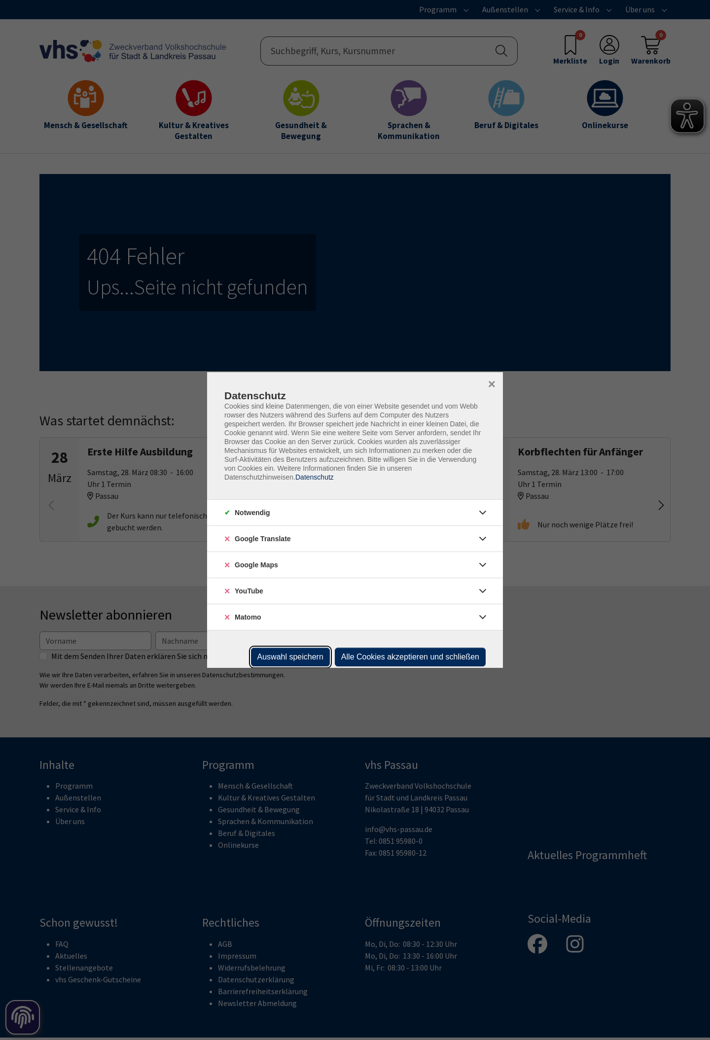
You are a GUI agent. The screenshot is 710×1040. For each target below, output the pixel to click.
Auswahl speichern (290, 657)
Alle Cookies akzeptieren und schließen (410, 657)
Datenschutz (314, 477)
